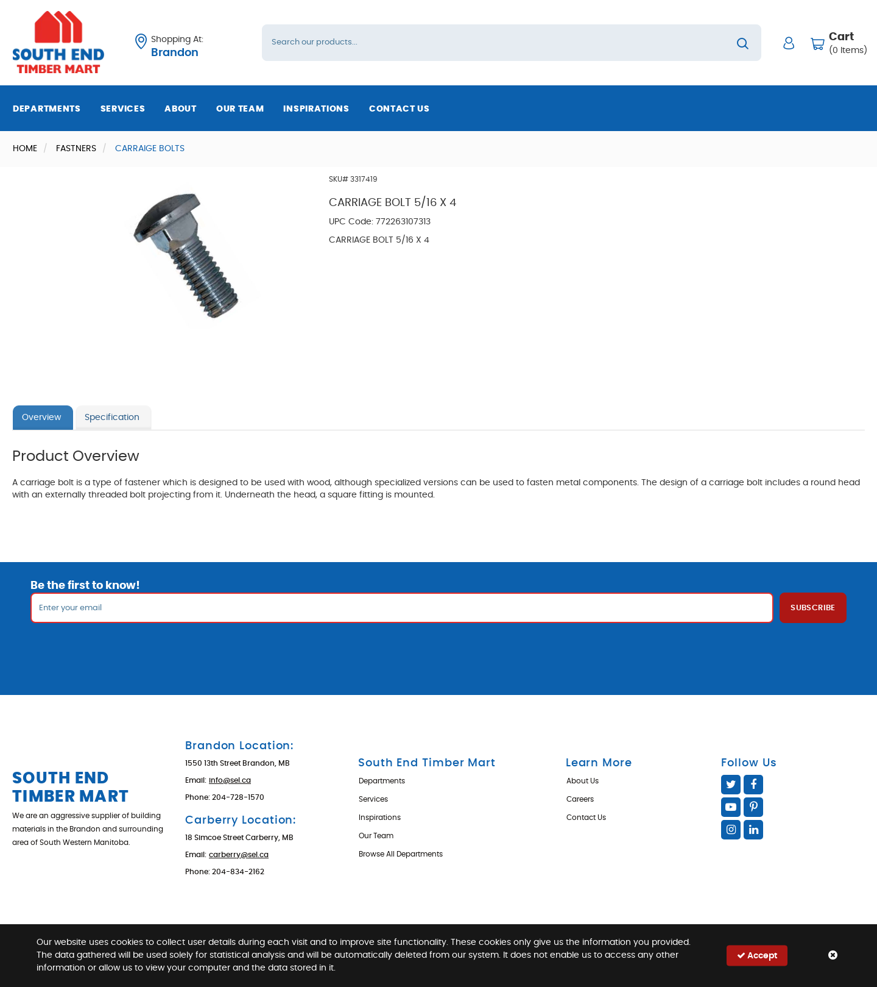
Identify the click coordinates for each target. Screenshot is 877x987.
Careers (580, 799)
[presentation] (438, 650)
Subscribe (813, 608)
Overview (41, 417)
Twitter (731, 784)
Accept (757, 955)
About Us (582, 781)
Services (123, 109)
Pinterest (753, 807)
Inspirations (316, 109)
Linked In (753, 829)
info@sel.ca (230, 780)
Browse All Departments (401, 854)
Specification (112, 417)
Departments (47, 109)
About (180, 109)
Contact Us (399, 109)
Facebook (753, 784)
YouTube (731, 807)
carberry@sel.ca (239, 854)
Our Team (240, 109)
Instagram (731, 829)
